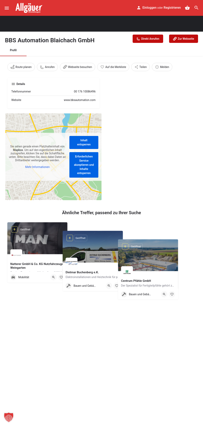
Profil (13, 50)
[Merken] (61, 277)
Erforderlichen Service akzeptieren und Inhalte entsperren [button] (84, 165)
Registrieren (172, 7)
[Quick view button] (53, 277)
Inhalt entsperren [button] (84, 142)
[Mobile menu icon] (7, 8)
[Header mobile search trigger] (196, 7)
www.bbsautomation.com (80, 100)
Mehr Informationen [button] (37, 166)
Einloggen (150, 7)
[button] (8, 417)
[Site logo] (29, 8)
